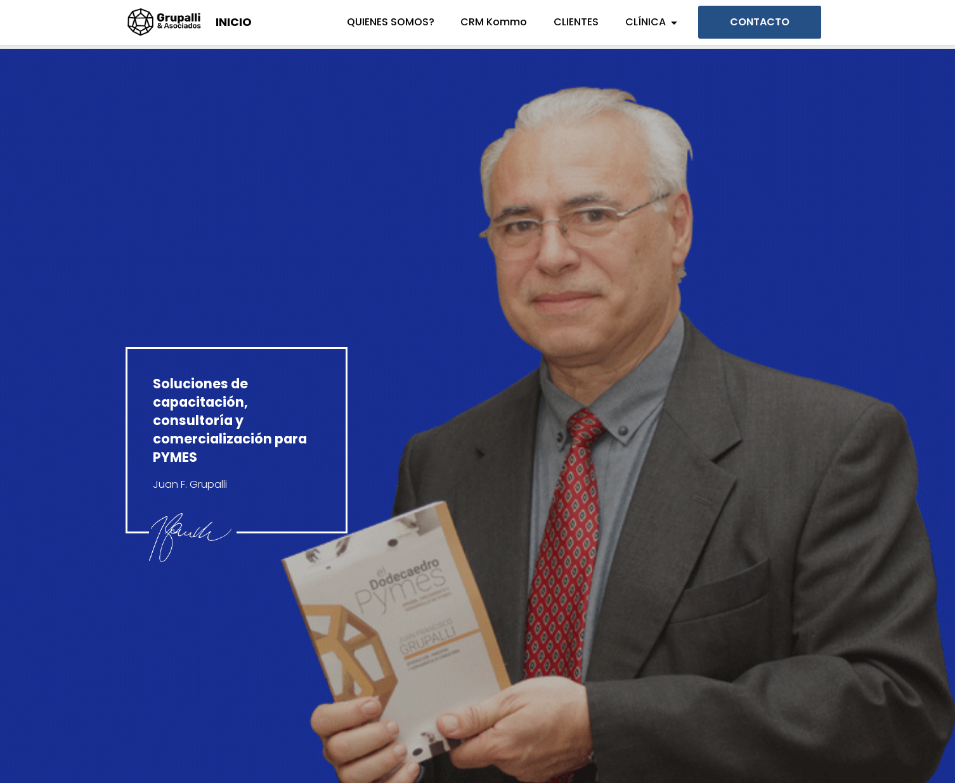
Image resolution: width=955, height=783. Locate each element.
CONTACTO (759, 22)
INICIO (234, 22)
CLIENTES (576, 22)
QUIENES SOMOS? (390, 22)
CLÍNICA (645, 22)
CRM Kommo (493, 22)
